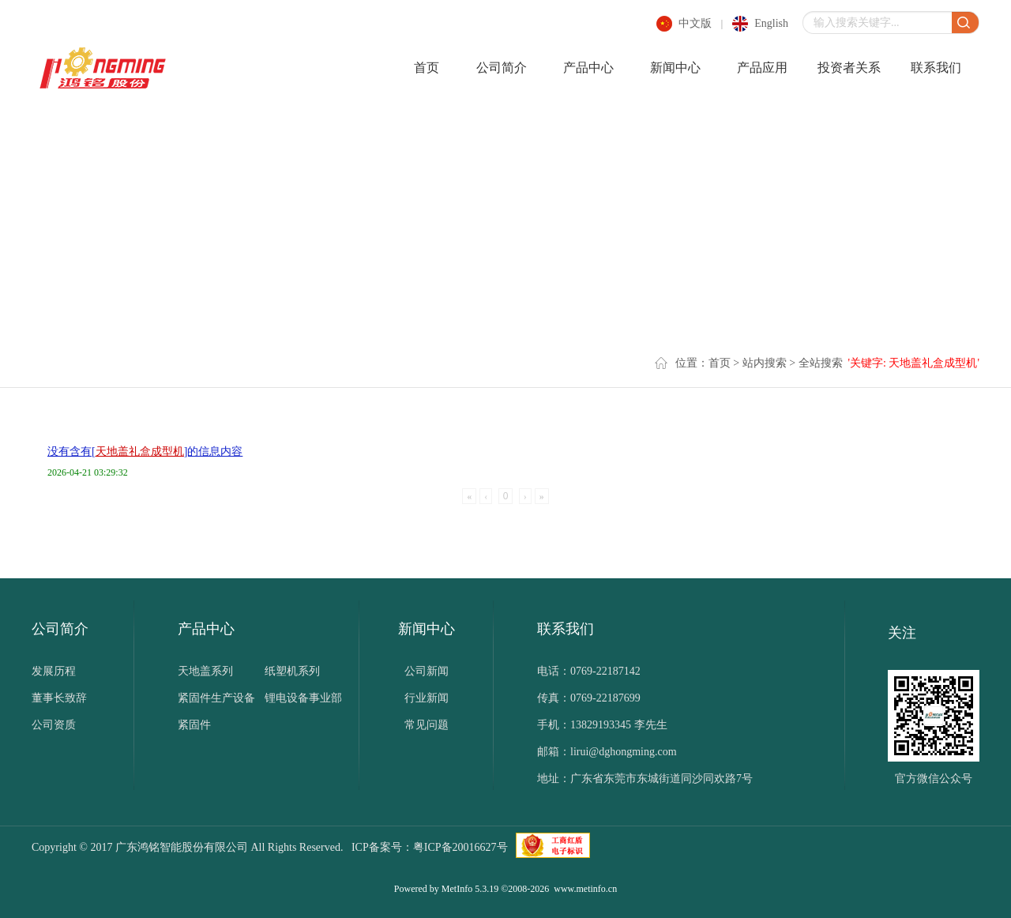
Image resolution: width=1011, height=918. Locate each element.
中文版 (695, 23)
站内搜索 (764, 363)
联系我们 (936, 67)
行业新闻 (426, 698)
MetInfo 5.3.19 (470, 888)
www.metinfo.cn (585, 888)
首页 (426, 67)
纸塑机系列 (292, 671)
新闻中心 (675, 67)
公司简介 (501, 67)
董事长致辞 (59, 698)
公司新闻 (426, 671)
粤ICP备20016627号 (460, 847)
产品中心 (588, 67)
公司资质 (54, 725)
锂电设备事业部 (303, 698)
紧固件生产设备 (216, 698)
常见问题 (426, 725)
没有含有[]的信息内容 (144, 451)
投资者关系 (849, 67)
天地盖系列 (205, 671)
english (771, 23)
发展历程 (54, 671)
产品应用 (762, 67)
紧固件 (194, 725)
